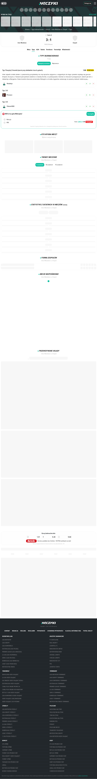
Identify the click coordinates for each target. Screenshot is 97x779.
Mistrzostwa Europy (56, 733)
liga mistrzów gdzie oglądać (59, 736)
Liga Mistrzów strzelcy (9, 709)
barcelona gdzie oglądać (10, 674)
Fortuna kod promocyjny (58, 747)
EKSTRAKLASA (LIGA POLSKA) (10, 649)
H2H (37, 49)
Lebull (4, 765)
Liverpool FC (54, 646)
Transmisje (57, 49)
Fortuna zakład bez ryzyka (58, 765)
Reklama (23, 631)
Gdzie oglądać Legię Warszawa (11, 698)
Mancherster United (56, 649)
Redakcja (15, 631)
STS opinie (5, 744)
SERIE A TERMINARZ (55, 692)
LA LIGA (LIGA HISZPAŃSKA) (9, 655)
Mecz (28, 49)
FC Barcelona (54, 640)
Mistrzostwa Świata (8, 667)
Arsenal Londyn (55, 655)
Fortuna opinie (7, 747)
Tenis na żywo (54, 715)
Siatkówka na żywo (56, 709)
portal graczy (88, 631)
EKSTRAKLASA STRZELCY (9, 718)
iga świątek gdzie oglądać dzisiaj (12, 680)
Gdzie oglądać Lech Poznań (10, 701)
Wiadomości (66, 49)
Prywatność (41, 631)
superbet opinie (7, 750)
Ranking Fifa (53, 721)
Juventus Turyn (54, 667)
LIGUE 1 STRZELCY (7, 733)
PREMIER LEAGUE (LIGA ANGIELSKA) (12, 652)
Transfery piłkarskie (56, 730)
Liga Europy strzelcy (9, 712)
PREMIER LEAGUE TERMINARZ (58, 686)
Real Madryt (54, 643)
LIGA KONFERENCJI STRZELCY (10, 715)
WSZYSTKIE (92, 14)
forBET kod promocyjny (10, 753)
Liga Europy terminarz (57, 677)
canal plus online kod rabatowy (12, 689)
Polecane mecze (55, 727)
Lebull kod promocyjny (57, 768)
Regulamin (31, 631)
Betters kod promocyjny (10, 768)
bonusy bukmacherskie (9, 771)
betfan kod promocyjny (57, 759)
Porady (52, 724)
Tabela (42, 49)
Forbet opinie (6, 759)
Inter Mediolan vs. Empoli (59, 29)
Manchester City (55, 661)
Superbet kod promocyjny (58, 756)
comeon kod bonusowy (57, 771)
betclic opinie (54, 753)
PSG (51, 664)
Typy (33, 49)
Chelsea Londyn (54, 658)
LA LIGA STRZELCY (7, 724)
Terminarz (49, 49)
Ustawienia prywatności (55, 631)
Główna (27, 29)
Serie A (47, 29)
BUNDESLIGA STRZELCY (8, 730)
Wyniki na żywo (6, 14)
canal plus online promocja (11, 686)
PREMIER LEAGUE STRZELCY (10, 721)
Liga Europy (6, 643)
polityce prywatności (83, 776)
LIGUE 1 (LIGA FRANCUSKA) (9, 664)
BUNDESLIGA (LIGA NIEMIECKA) (10, 661)
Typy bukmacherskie (37, 29)
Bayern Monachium (56, 652)
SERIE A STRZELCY (7, 727)
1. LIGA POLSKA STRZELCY (9, 736)
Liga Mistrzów (6, 640)
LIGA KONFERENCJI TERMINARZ (58, 680)
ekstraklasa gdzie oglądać (10, 683)
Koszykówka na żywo (56, 718)
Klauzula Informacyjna (73, 631)
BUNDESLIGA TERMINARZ (56, 695)
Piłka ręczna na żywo (56, 712)
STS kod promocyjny (56, 744)
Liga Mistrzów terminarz (57, 674)
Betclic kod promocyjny (57, 750)
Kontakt (7, 631)
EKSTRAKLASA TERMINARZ (57, 683)
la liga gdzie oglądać (9, 677)
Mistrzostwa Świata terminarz (59, 701)
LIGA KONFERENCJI (7, 646)
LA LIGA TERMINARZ (55, 689)
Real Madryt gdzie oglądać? (11, 756)
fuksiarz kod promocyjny (10, 762)
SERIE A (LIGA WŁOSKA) (8, 658)
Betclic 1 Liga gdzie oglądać (11, 692)
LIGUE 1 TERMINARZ (55, 698)
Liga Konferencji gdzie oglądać (12, 695)
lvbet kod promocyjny (57, 762)
